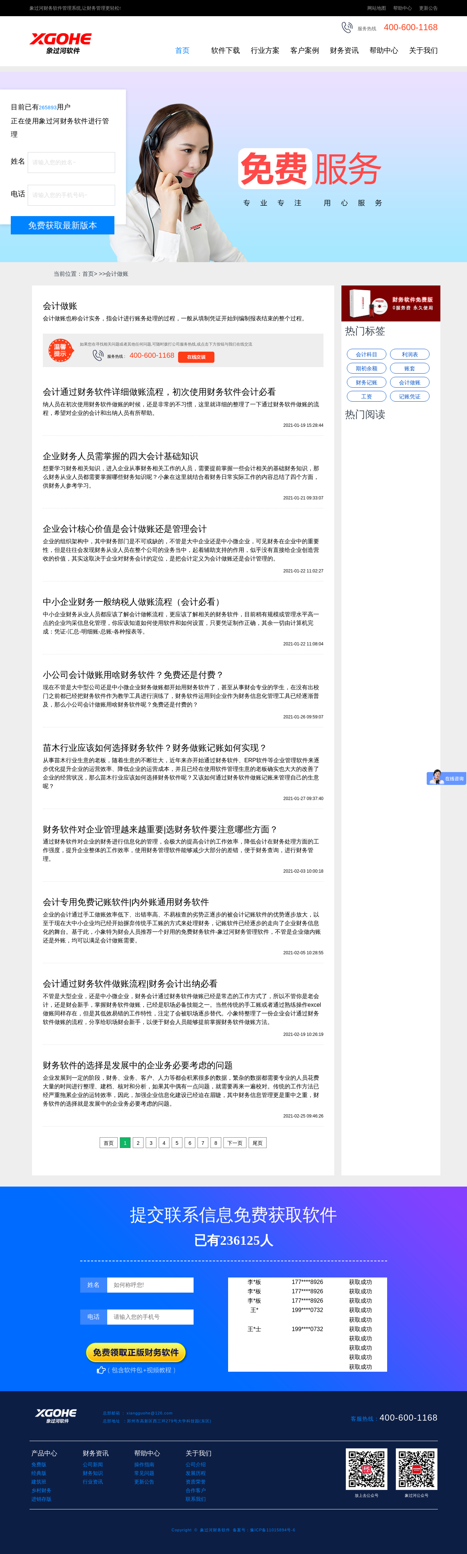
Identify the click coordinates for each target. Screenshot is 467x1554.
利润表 (410, 354)
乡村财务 (41, 1490)
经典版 (38, 1473)
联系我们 (196, 1499)
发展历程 (196, 1473)
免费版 (38, 1464)
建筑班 (38, 1482)
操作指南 (144, 1464)
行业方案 (265, 50)
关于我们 (423, 50)
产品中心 (44, 1453)
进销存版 (41, 1499)
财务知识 (93, 1473)
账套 (409, 368)
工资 (366, 396)
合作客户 (196, 1490)
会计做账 (410, 382)
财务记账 (366, 382)
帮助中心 (402, 8)
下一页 (234, 1143)
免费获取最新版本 (62, 225)
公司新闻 (93, 1464)
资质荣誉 (196, 1482)
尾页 (258, 1143)
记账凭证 (410, 396)
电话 (18, 194)
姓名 (18, 161)
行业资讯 (93, 1482)
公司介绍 (196, 1464)
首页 (182, 50)
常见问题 (144, 1473)
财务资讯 (344, 50)
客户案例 (304, 50)
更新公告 (428, 8)
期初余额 (366, 368)
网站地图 (376, 8)
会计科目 (366, 354)
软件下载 (225, 50)
